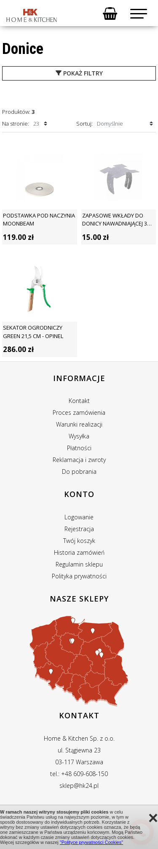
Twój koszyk (79, 541)
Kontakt (79, 401)
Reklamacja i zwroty (79, 460)
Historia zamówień (79, 552)
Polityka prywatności (79, 576)
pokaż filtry (79, 73)
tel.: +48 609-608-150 (79, 774)
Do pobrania (79, 471)
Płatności (79, 448)
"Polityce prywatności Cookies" (91, 842)
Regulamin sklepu (79, 564)
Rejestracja (79, 529)
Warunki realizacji (79, 424)
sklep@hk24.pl (79, 786)
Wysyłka (79, 436)
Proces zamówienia (79, 412)
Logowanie (79, 517)
